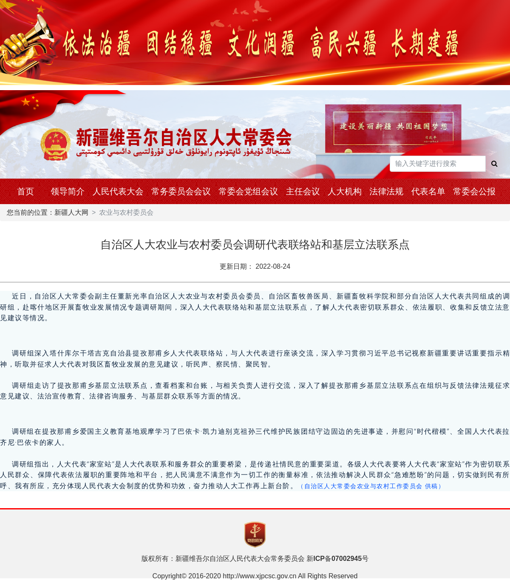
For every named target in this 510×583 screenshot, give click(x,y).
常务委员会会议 (181, 191)
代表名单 (428, 191)
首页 (25, 191)
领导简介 (68, 191)
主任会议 (303, 191)
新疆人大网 (71, 212)
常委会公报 (474, 191)
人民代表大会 (118, 191)
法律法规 (386, 191)
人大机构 (345, 191)
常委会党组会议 (248, 191)
